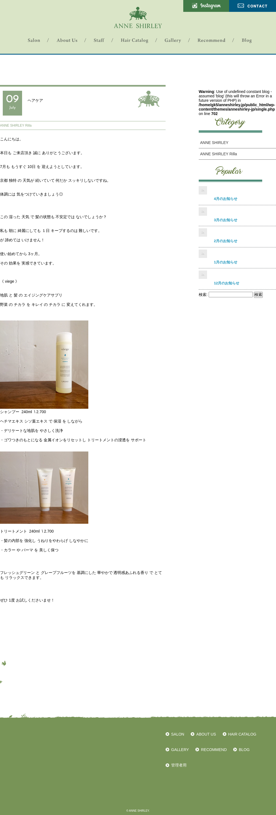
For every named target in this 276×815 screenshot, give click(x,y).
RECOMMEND (214, 749)
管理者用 (179, 765)
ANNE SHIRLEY (214, 142)
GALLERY (180, 749)
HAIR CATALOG (242, 734)
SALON (177, 734)
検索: (203, 294)
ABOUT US (206, 734)
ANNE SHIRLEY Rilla (15, 125)
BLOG (244, 749)
